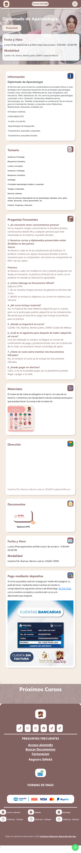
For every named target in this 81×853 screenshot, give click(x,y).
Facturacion (40, 754)
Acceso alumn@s (40, 4)
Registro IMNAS (40, 759)
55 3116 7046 (65, 588)
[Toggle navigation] (75, 4)
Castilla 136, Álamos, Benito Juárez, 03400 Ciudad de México (39, 489)
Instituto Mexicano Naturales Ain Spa (58, 836)
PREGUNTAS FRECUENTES (40, 738)
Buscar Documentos (40, 749)
